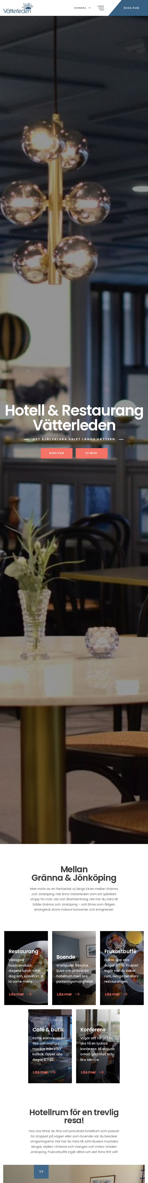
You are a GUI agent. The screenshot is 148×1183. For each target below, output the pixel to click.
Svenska (82, 8)
